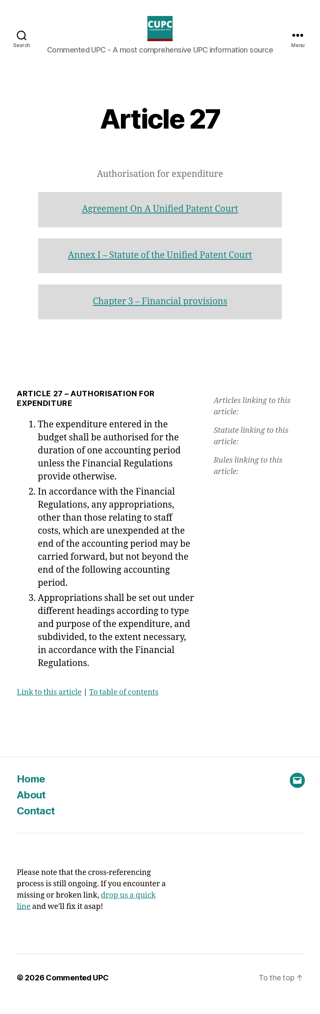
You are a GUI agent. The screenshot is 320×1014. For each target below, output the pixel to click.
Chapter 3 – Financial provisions (160, 314)
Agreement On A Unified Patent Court (160, 221)
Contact (36, 823)
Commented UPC (77, 990)
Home (31, 791)
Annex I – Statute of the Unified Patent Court (160, 268)
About (31, 807)
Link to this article (49, 705)
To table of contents (123, 705)
